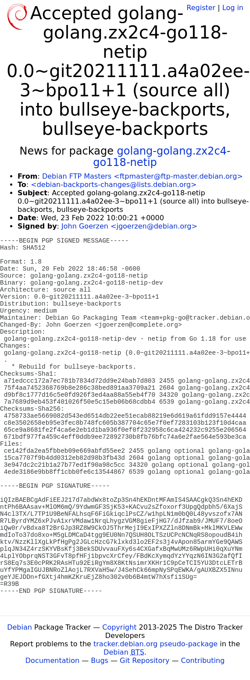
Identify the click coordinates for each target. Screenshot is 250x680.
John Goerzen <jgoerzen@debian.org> (129, 226)
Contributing (203, 660)
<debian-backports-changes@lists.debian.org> (113, 184)
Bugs (99, 660)
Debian (19, 627)
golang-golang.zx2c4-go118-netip (161, 157)
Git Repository (144, 660)
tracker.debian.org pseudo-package (155, 644)
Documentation (52, 660)
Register (200, 8)
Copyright (119, 627)
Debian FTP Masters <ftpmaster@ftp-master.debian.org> (142, 176)
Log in (232, 8)
